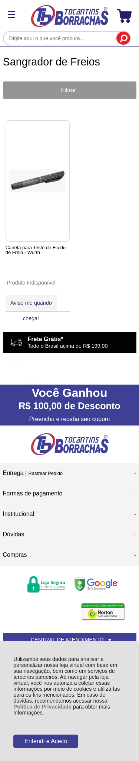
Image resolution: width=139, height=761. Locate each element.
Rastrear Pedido (46, 473)
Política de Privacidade (42, 707)
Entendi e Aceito (45, 741)
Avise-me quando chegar (31, 305)
